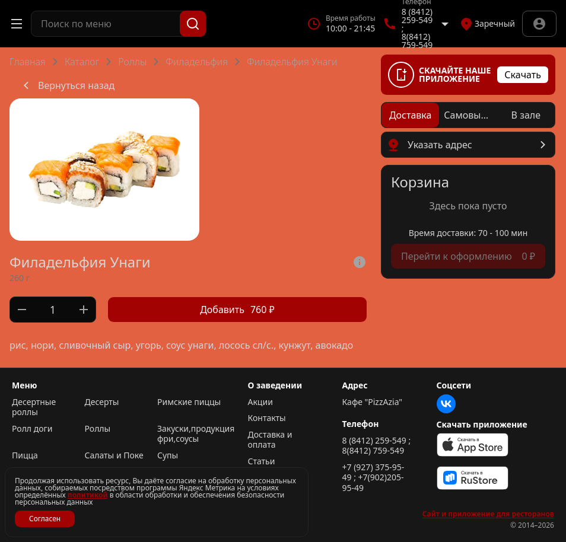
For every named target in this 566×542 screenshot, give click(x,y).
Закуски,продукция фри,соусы (190, 433)
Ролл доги (32, 428)
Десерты (102, 402)
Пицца (25, 455)
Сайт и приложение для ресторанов (488, 514)
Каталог (82, 61)
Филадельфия (197, 61)
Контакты (267, 418)
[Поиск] (193, 24)
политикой (88, 495)
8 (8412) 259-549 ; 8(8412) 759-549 (376, 445)
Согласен (45, 519)
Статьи (261, 461)
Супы (167, 455)
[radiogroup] (468, 115)
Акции (260, 402)
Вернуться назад (67, 85)
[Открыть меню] (17, 24)
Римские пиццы (189, 402)
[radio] (410, 115)
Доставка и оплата (270, 439)
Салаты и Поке (114, 455)
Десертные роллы (34, 407)
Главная (27, 61)
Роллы (132, 61)
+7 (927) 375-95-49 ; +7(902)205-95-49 (373, 477)
